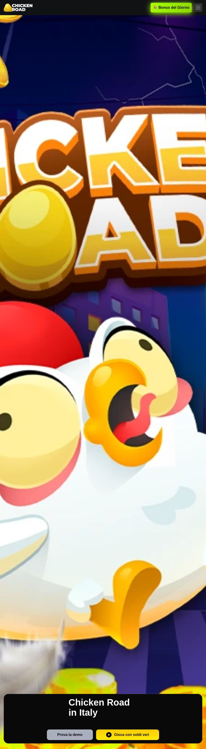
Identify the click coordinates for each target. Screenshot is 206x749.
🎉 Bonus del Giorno (171, 7)
